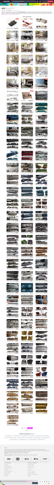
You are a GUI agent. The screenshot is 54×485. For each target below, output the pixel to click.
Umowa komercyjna (31, 471)
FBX (8, 14)
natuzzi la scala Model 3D (25, 196)
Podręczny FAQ (30, 467)
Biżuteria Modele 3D (29, 437)
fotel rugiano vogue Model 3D (40, 220)
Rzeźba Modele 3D (8, 435)
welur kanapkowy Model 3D (25, 160)
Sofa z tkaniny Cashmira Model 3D (41, 88)
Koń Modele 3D (32, 435)
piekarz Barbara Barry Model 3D (12, 172)
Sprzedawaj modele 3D (8, 471)
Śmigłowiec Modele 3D (13, 439)
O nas (5, 447)
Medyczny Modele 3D (46, 437)
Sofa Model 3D (23, 100)
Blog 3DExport (6, 474)
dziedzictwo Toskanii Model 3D (40, 389)
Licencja (29, 469)
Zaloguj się (44, 1)
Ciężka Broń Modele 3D (23, 439)
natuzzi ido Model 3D (24, 184)
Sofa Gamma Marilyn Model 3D (40, 160)
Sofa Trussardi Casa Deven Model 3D (12, 413)
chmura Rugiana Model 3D (11, 244)
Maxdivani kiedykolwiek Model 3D (12, 425)
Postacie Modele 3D (16, 435)
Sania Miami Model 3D (10, 292)
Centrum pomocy (31, 466)
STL (11, 14)
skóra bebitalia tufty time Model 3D (26, 389)
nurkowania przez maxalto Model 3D (41, 292)
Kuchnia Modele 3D (24, 435)
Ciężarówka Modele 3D (32, 439)
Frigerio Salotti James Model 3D (12, 256)
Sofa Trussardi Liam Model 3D (11, 208)
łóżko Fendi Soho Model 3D (11, 220)
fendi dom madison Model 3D (40, 112)
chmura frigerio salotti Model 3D (26, 148)
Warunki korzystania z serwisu (33, 474)
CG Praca (6, 475)
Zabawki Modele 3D (37, 437)
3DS (9, 14)
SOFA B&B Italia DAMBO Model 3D (41, 28)
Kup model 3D (7, 463)
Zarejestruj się (50, 1)
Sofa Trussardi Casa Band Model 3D (26, 304)
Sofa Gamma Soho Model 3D (11, 160)
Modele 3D (6, 464)
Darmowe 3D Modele (8, 467)
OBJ (6, 14)
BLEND (15, 14)
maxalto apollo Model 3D (25, 413)
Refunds (29, 475)
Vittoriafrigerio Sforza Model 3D (26, 268)
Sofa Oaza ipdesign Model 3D (40, 100)
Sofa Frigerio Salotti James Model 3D (41, 244)
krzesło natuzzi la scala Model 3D (41, 196)
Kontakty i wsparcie (32, 463)
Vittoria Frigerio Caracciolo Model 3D (41, 256)
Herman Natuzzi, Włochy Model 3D (41, 268)
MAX (4, 14)
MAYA (18, 14)
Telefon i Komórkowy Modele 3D (10, 437)
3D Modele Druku (7, 466)
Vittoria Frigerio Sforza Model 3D (12, 268)
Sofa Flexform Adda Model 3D (11, 304)
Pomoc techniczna (31, 464)
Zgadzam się (35, 483)
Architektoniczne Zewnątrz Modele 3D (42, 435)
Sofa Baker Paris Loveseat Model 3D (12, 184)
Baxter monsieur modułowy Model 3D (12, 389)
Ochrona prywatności (31, 472)
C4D (13, 14)
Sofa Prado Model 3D (10, 28)
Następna (30, 428)
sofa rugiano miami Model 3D (11, 232)
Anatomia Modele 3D (41, 439)
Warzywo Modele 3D (20, 437)
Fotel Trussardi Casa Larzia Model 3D (41, 304)
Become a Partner (7, 472)
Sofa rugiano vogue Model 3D (25, 220)
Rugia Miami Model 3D (24, 232)
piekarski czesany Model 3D (25, 172)
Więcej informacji (30, 481)
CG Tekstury (6, 469)
